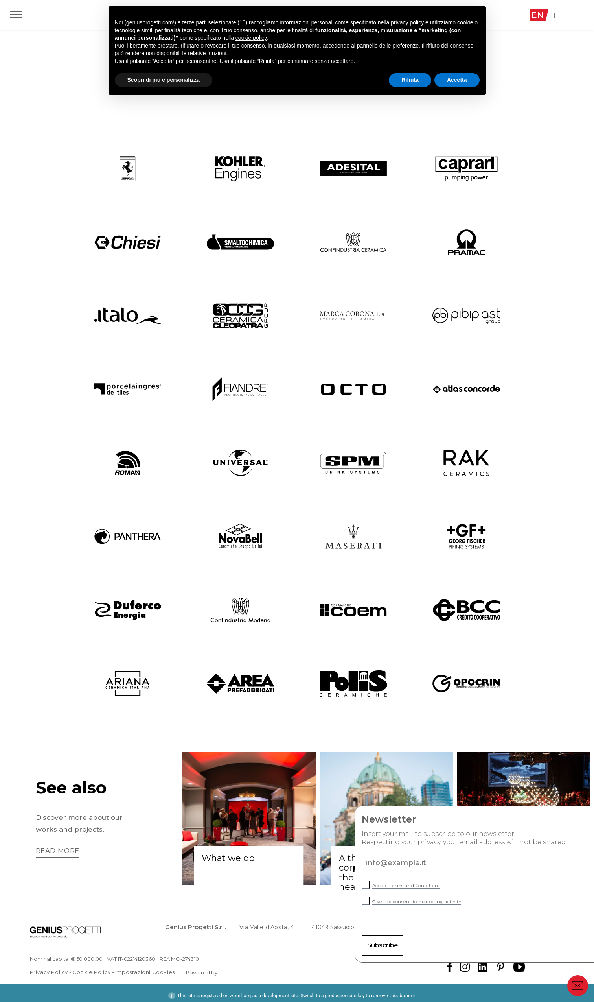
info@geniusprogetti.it (444, 929)
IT (557, 15)
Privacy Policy (49, 966)
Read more (59, 851)
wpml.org (240, 990)
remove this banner (393, 990)
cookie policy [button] (251, 38)
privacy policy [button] (407, 22)
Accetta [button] (457, 80)
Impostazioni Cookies (145, 966)
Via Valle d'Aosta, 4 (227, 929)
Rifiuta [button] (410, 80)
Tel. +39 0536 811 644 (373, 929)
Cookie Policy (91, 966)
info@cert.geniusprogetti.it (524, 929)
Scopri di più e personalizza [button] (163, 80)
